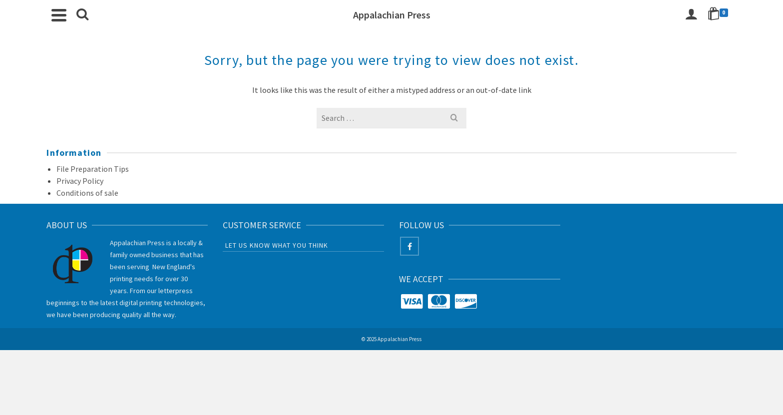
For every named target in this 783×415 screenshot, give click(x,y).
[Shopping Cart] (720, 15)
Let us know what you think (276, 245)
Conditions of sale (87, 193)
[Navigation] (58, 15)
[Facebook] (409, 246)
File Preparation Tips (92, 169)
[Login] (691, 15)
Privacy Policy (79, 181)
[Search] (82, 15)
